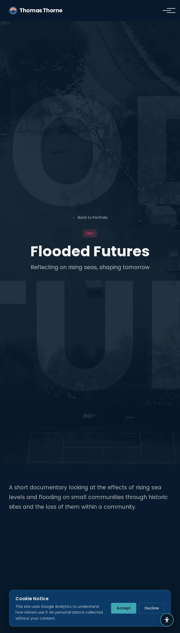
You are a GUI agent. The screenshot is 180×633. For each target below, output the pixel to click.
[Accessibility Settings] (167, 620)
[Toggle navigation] (167, 10)
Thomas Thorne (35, 10)
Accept (124, 608)
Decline (152, 608)
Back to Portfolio (90, 217)
